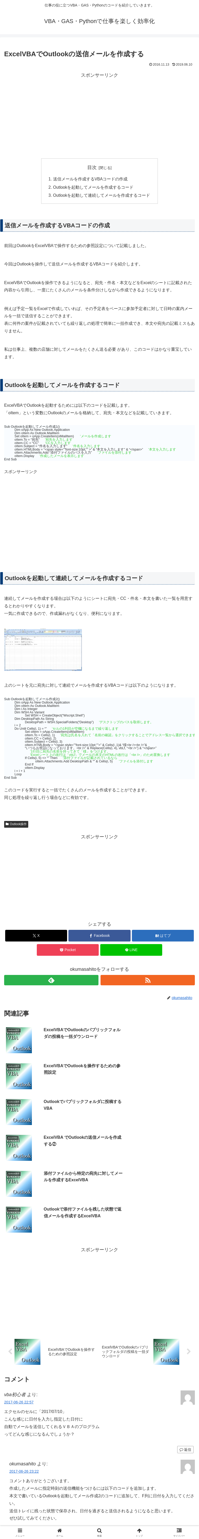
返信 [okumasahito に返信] (185, 1453)
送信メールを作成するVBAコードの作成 (90, 179)
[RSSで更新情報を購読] (148, 980)
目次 (92, 167)
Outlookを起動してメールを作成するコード (93, 187)
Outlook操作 (16, 825)
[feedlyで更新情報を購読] (51, 980)
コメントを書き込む (99, 1470)
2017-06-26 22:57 (19, 1296)
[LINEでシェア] (131, 951)
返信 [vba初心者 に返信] (185, 1343)
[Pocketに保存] (68, 951)
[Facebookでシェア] (99, 936)
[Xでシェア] (36, 936)
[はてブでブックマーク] (163, 936)
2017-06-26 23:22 (24, 1365)
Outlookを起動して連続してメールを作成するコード (101, 196)
